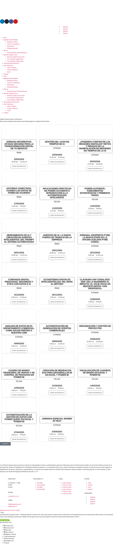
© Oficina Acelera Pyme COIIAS (10, 510)
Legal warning (66, 483)
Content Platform (12, 70)
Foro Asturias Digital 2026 (15, 61)
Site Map (40, 483)
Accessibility (41, 485)
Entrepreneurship (12, 48)
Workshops (10, 46)
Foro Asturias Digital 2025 (15, 59)
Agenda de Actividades (11, 40)
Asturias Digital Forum (10, 55)
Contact (6, 74)
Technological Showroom (11, 63)
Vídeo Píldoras (11, 68)
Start (5, 37)
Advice (6, 50)
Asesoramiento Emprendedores (17, 52)
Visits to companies (13, 44)
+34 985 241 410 (13, 496)
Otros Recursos (8, 65)
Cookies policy (67, 487)
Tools (9, 72)
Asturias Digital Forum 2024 (15, 57)
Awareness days (12, 42)
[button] (5, 444)
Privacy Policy (66, 485)
